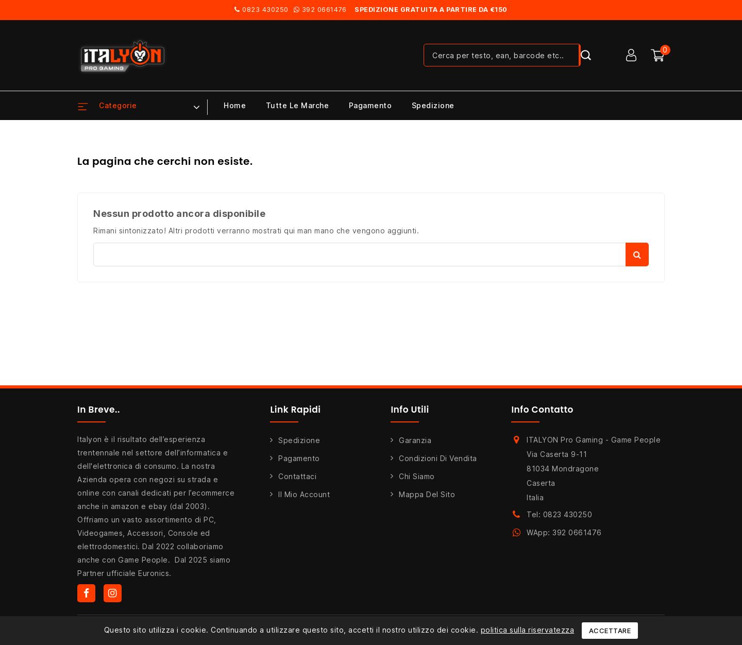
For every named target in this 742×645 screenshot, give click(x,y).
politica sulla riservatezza (528, 629)
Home (235, 105)
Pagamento (370, 105)
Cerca (637, 254)
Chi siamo (417, 476)
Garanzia (415, 440)
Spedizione (433, 105)
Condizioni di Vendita (438, 458)
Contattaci (297, 476)
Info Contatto (542, 409)
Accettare (610, 630)
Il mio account (304, 494)
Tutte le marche (297, 105)
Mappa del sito (427, 494)
